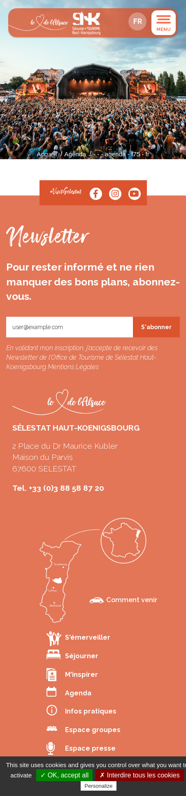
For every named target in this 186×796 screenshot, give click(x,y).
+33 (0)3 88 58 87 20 (66, 487)
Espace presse (81, 748)
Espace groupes (83, 728)
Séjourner (72, 655)
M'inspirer (72, 674)
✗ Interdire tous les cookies (139, 775)
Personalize (99, 786)
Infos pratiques (81, 710)
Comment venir (123, 600)
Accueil (47, 154)
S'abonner (156, 327)
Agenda (75, 154)
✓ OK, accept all (64, 775)
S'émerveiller (78, 638)
